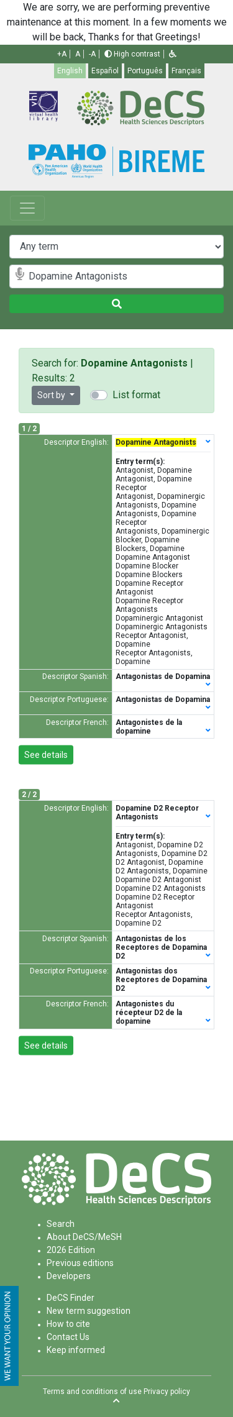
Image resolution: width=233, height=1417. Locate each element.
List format (136, 395)
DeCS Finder (70, 1298)
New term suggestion (88, 1311)
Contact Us (68, 1337)
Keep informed (76, 1350)
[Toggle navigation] (27, 208)
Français (186, 70)
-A (92, 54)
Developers (69, 1276)
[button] (173, 54)
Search (61, 1224)
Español (105, 70)
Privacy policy (167, 1391)
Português (145, 70)
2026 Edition (71, 1250)
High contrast (132, 54)
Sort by (52, 395)
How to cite (68, 1324)
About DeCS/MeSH (84, 1237)
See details (46, 755)
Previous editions (80, 1263)
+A (61, 54)
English (70, 70)
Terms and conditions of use (92, 1391)
